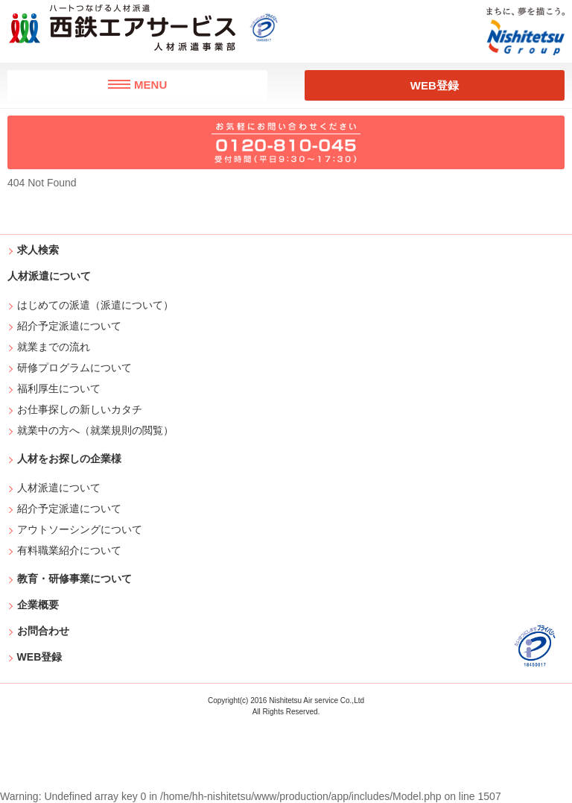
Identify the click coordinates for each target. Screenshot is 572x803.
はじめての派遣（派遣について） (96, 305)
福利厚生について (59, 388)
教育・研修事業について (74, 579)
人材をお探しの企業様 (69, 459)
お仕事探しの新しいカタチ (80, 409)
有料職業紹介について (69, 550)
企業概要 (38, 605)
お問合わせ (43, 631)
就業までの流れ (54, 347)
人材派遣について (59, 488)
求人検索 (38, 250)
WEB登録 (434, 85)
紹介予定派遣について (69, 326)
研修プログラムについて (75, 368)
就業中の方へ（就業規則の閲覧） (96, 430)
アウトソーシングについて (80, 529)
